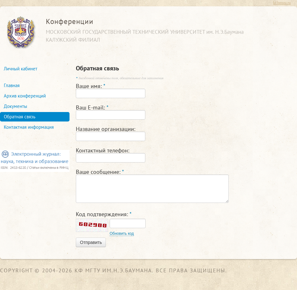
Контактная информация (29, 127)
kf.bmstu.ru (282, 3)
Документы (15, 106)
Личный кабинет (20, 69)
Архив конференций (25, 96)
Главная (12, 85)
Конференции (70, 21)
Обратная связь (19, 117)
